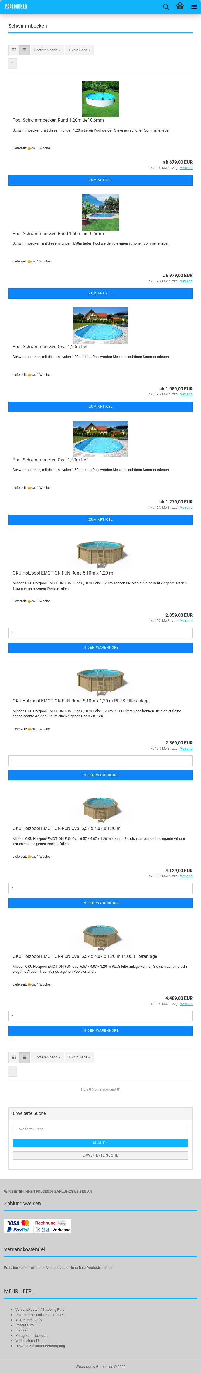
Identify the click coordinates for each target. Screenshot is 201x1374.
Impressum (24, 1325)
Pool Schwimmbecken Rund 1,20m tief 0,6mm (58, 120)
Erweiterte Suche (100, 1155)
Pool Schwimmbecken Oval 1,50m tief (50, 460)
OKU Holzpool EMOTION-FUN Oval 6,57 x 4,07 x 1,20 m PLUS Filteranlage (85, 956)
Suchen (100, 1143)
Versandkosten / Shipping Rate (39, 1309)
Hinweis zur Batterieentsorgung (40, 1346)
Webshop (83, 1366)
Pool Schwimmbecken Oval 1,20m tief (50, 346)
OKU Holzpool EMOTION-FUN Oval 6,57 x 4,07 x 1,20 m (67, 828)
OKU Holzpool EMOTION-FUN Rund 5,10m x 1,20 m (63, 573)
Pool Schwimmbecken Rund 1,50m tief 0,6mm (58, 233)
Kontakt (21, 1330)
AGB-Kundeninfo (28, 1320)
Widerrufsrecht (27, 1340)
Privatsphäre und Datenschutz (39, 1315)
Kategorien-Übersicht (32, 1335)
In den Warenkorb (100, 648)
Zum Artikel (101, 180)
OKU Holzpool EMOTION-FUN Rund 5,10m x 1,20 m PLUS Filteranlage (81, 701)
